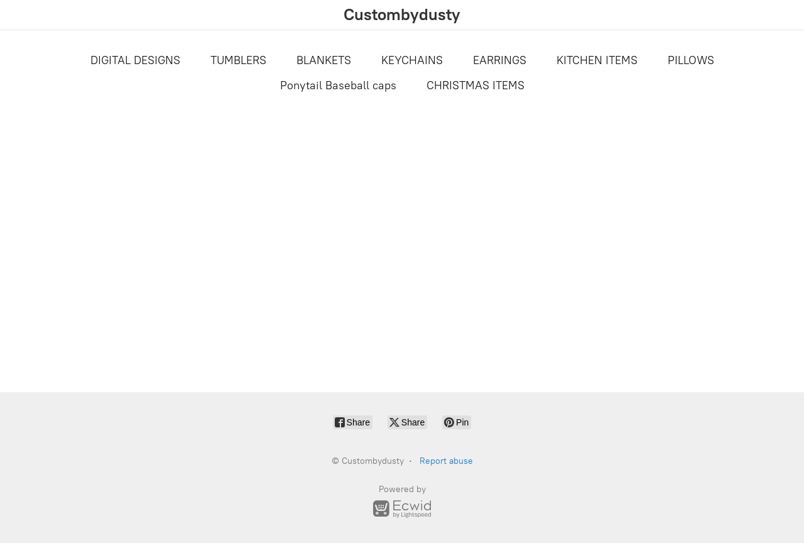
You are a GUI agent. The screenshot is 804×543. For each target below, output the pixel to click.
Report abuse (446, 461)
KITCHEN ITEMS (597, 60)
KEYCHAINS (412, 60)
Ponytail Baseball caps (338, 85)
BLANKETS (323, 60)
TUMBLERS (238, 60)
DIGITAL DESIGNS (135, 60)
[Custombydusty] (402, 14)
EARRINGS (499, 60)
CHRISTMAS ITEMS (475, 85)
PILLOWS (691, 60)
